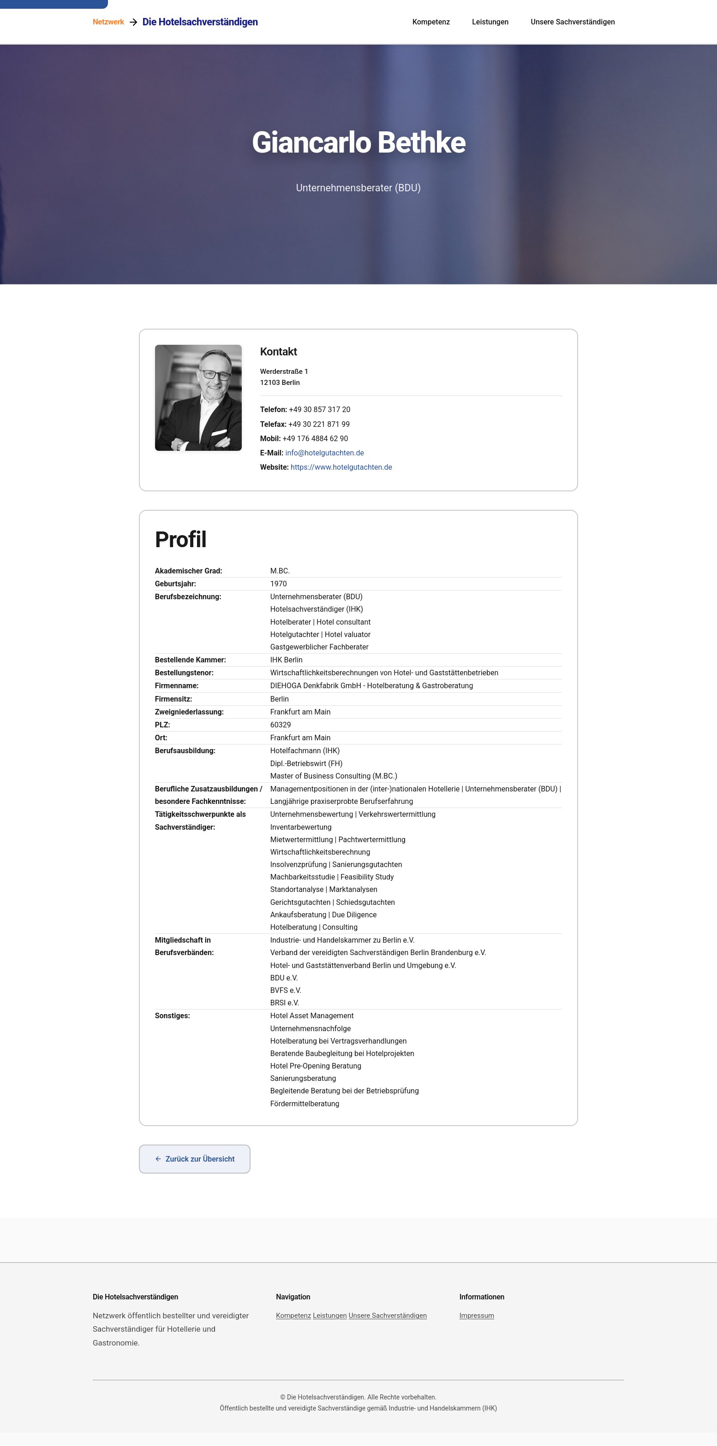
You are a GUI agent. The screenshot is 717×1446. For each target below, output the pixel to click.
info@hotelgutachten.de (328, 456)
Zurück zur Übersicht (195, 1172)
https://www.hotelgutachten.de (344, 470)
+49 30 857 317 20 (323, 413)
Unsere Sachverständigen (573, 22)
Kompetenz (431, 22)
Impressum (477, 1329)
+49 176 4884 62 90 (319, 441)
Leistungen (490, 22)
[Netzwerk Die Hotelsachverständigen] (175, 22)
